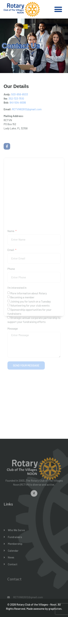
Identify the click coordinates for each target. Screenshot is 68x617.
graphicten (54, 608)
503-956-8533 (19, 94)
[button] (58, 9)
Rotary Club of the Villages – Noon (36, 604)
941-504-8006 (18, 102)
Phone (11, 309)
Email (11, 290)
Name (11, 271)
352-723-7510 (16, 98)
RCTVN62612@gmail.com (27, 109)
